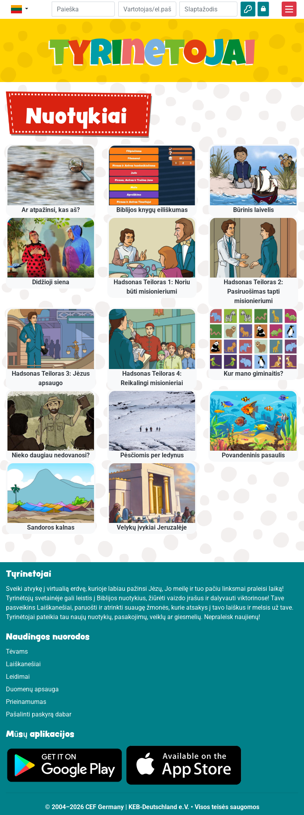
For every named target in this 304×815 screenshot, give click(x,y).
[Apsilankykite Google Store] (183, 764)
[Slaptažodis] (208, 9)
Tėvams (17, 651)
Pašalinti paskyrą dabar (38, 714)
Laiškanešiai (23, 664)
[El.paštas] (147, 9)
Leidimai (18, 676)
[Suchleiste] (83, 9)
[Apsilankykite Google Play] (64, 764)
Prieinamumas (26, 701)
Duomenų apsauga (32, 689)
